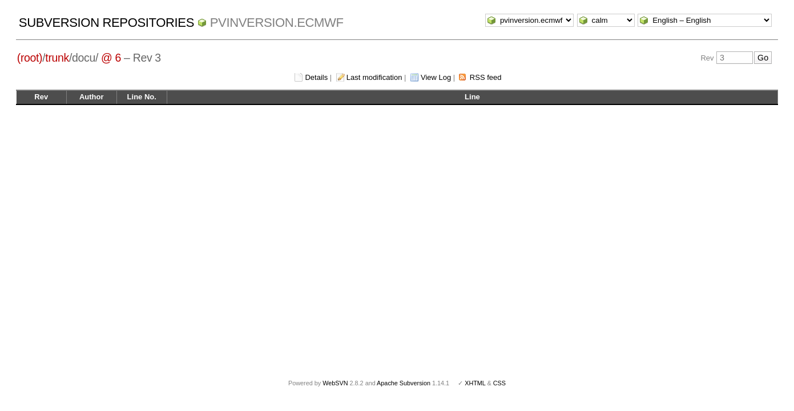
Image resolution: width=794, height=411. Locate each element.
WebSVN (335, 383)
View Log (436, 77)
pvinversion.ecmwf (277, 22)
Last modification (374, 77)
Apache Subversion (403, 383)
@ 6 (111, 57)
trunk (57, 57)
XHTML (475, 383)
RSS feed (486, 77)
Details (316, 77)
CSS (499, 383)
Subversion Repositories (106, 22)
